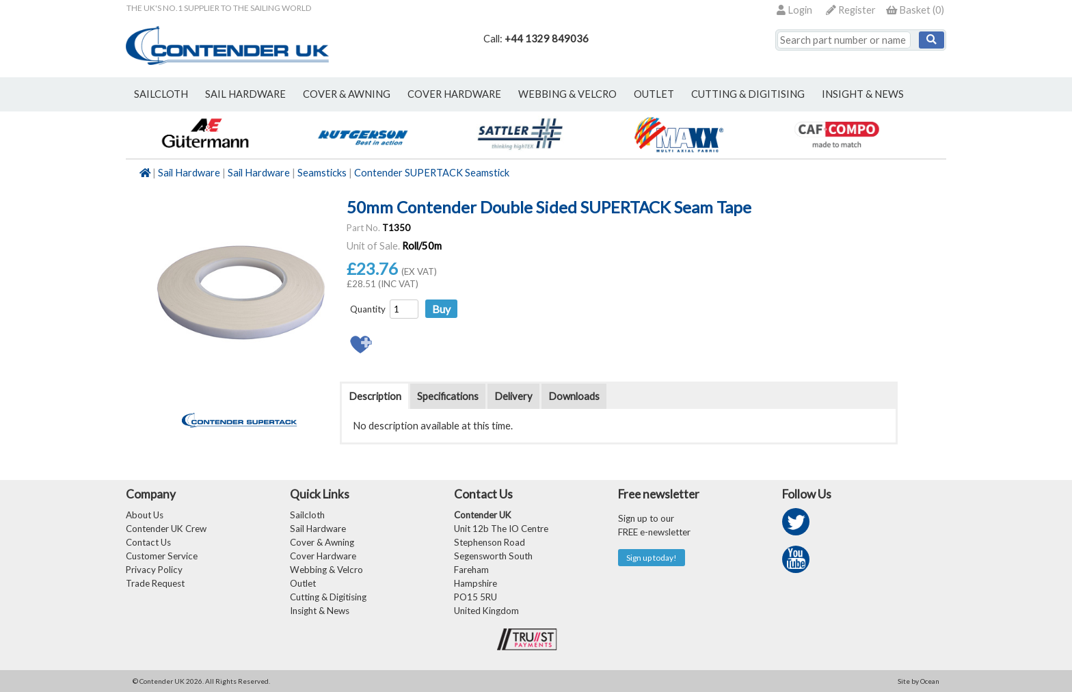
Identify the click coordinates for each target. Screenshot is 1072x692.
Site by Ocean (918, 681)
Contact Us (148, 542)
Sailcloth (307, 514)
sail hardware (245, 94)
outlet (654, 94)
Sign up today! (651, 558)
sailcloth (161, 94)
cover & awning (346, 94)
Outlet (303, 583)
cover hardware (454, 94)
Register (851, 10)
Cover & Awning (322, 542)
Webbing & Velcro (326, 569)
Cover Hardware (323, 555)
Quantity (368, 309)
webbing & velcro (567, 94)
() (915, 10)
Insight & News (863, 94)
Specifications (448, 396)
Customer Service (162, 555)
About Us (144, 514)
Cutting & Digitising (748, 94)
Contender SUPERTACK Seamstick (431, 172)
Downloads (574, 396)
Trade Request (155, 583)
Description (375, 396)
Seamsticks (322, 172)
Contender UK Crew (166, 528)
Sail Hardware (189, 172)
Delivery (513, 396)
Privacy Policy (154, 569)
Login (794, 10)
